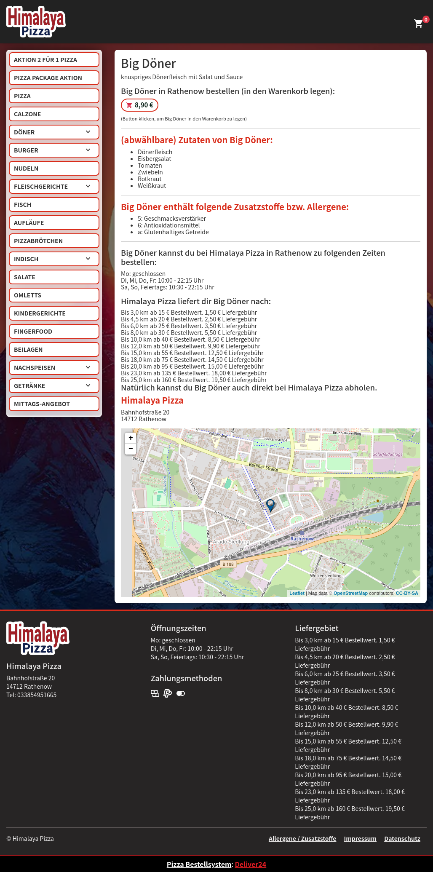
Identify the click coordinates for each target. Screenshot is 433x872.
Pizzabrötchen (38, 240)
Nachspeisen (52, 367)
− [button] (130, 449)
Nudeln (26, 168)
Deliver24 (250, 864)
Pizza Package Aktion (48, 77)
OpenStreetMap (351, 593)
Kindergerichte (40, 313)
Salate (24, 277)
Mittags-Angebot (42, 403)
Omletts (27, 295)
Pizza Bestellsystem (199, 864)
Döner (52, 132)
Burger (52, 150)
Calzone (27, 114)
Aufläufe (29, 222)
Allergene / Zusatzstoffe (303, 838)
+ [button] (130, 438)
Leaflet (296, 593)
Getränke (52, 385)
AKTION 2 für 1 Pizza (45, 59)
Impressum (360, 838)
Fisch (22, 204)
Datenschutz (402, 838)
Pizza (22, 95)
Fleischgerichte (52, 186)
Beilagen (28, 349)
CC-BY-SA (407, 593)
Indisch (52, 258)
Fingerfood (33, 331)
